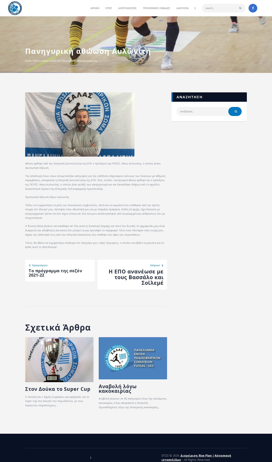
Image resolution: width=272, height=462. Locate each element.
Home (28, 60)
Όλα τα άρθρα (41, 60)
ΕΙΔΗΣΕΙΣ (55, 60)
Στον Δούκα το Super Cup (49, 393)
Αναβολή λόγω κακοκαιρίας (123, 390)
